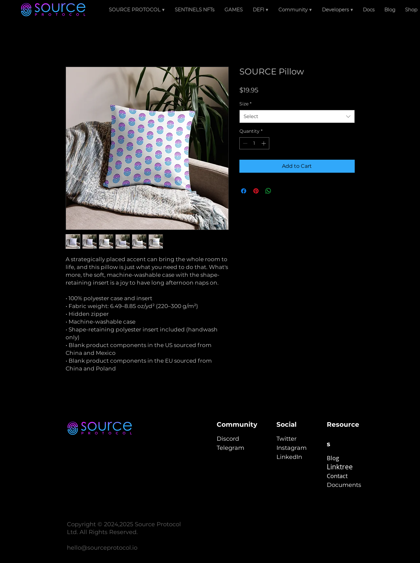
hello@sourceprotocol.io (102, 547)
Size (245, 104)
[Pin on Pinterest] (256, 191)
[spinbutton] (254, 143)
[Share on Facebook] (244, 191)
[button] (261, 10)
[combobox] (297, 116)
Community (237, 424)
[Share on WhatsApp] (268, 191)
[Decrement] (244, 143)
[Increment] (264, 143)
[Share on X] (281, 191)
